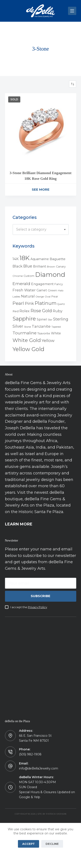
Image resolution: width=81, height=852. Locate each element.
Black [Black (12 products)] (17, 266)
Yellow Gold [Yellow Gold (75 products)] (28, 349)
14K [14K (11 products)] (16, 259)
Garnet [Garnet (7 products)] (42, 290)
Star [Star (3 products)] (50, 319)
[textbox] (40, 229)
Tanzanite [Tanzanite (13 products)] (41, 326)
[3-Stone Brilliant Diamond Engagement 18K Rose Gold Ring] (40, 129)
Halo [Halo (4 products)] (60, 290)
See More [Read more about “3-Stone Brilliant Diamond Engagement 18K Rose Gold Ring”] (40, 189)
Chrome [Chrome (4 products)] (18, 275)
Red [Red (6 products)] (16, 311)
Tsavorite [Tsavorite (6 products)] (43, 333)
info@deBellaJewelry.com (38, 768)
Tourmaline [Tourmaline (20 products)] (25, 332)
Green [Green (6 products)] (52, 290)
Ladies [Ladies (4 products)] (16, 296)
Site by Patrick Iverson (51, 813)
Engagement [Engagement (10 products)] (42, 284)
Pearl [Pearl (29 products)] (18, 303)
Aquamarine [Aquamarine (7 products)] (39, 259)
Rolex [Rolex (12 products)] (24, 311)
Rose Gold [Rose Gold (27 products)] (41, 310)
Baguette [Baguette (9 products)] (57, 259)
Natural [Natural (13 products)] (28, 296)
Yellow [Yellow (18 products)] (48, 340)
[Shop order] (72, 84)
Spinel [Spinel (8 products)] (42, 319)
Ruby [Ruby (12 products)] (57, 311)
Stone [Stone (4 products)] (27, 326)
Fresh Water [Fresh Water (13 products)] (24, 290)
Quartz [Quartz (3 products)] (61, 304)
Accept (28, 843)
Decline (52, 843)
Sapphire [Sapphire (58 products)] (24, 318)
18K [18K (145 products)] (24, 258)
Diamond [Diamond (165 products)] (50, 274)
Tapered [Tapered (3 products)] (56, 326)
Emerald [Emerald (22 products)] (21, 283)
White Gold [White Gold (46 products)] (27, 340)
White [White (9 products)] (56, 333)
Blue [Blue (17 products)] (27, 266)
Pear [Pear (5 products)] (54, 296)
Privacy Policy (37, 607)
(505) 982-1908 (30, 754)
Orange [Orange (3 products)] (40, 296)
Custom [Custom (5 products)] (29, 275)
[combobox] (41, 229)
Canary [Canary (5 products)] (61, 266)
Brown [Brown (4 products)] (51, 266)
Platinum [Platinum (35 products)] (45, 303)
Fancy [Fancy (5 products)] (58, 284)
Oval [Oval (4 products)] (48, 296)
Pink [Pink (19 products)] (29, 303)
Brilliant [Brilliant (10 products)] (39, 266)
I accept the (28, 607)
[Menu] (72, 11)
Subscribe (40, 596)
